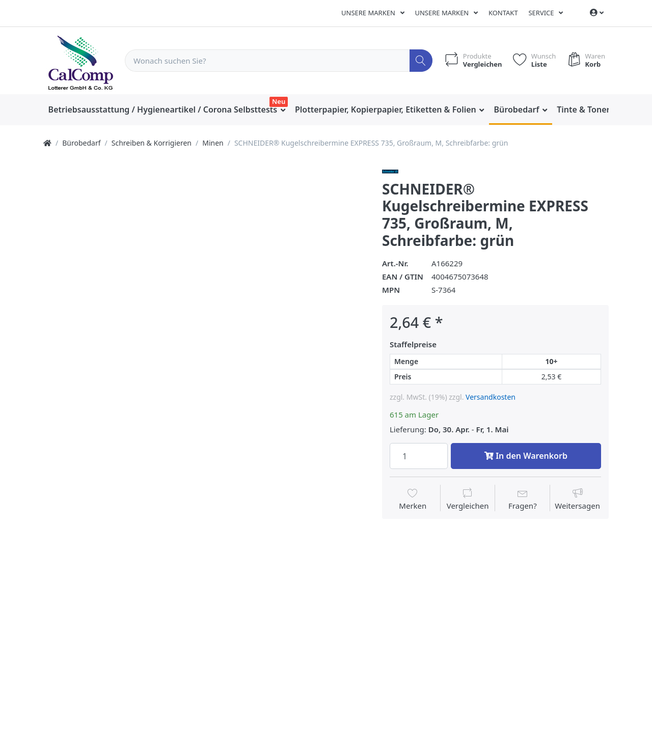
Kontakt (503, 12)
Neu (278, 101)
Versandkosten (490, 397)
